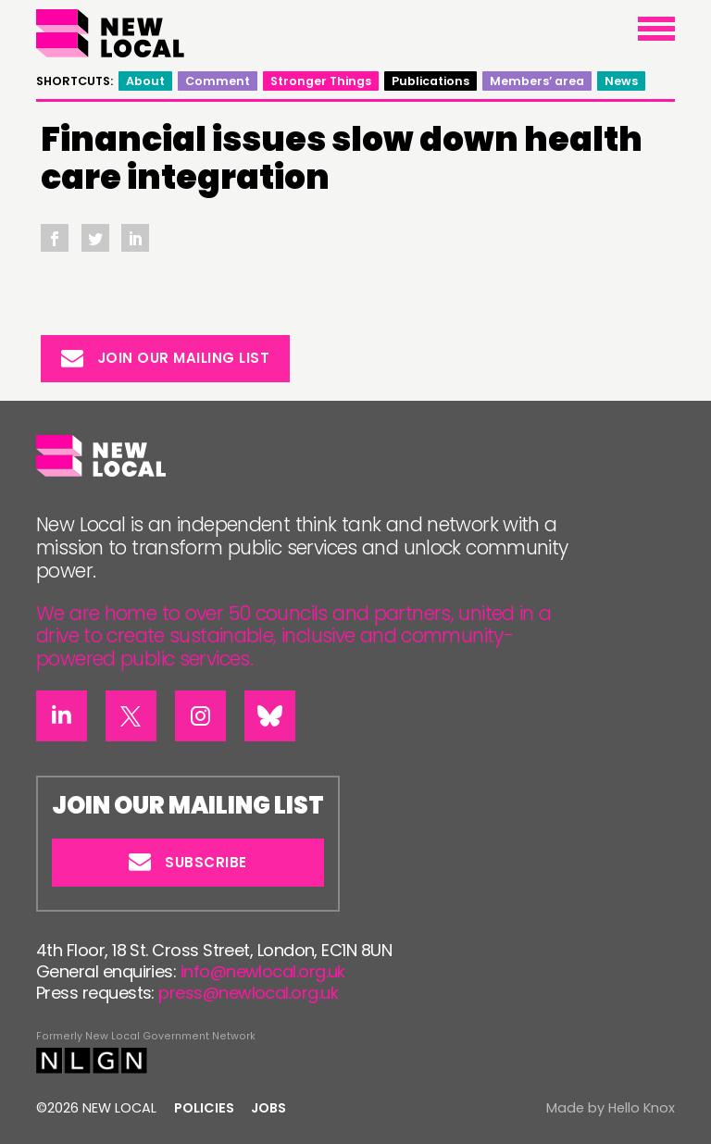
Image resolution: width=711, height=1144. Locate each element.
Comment (217, 81)
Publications (430, 81)
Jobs (268, 1108)
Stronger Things (320, 81)
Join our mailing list (165, 357)
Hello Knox (641, 1108)
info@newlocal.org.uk (263, 971)
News (621, 81)
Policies (204, 1108)
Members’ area (537, 81)
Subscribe (188, 862)
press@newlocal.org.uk (248, 992)
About (145, 81)
